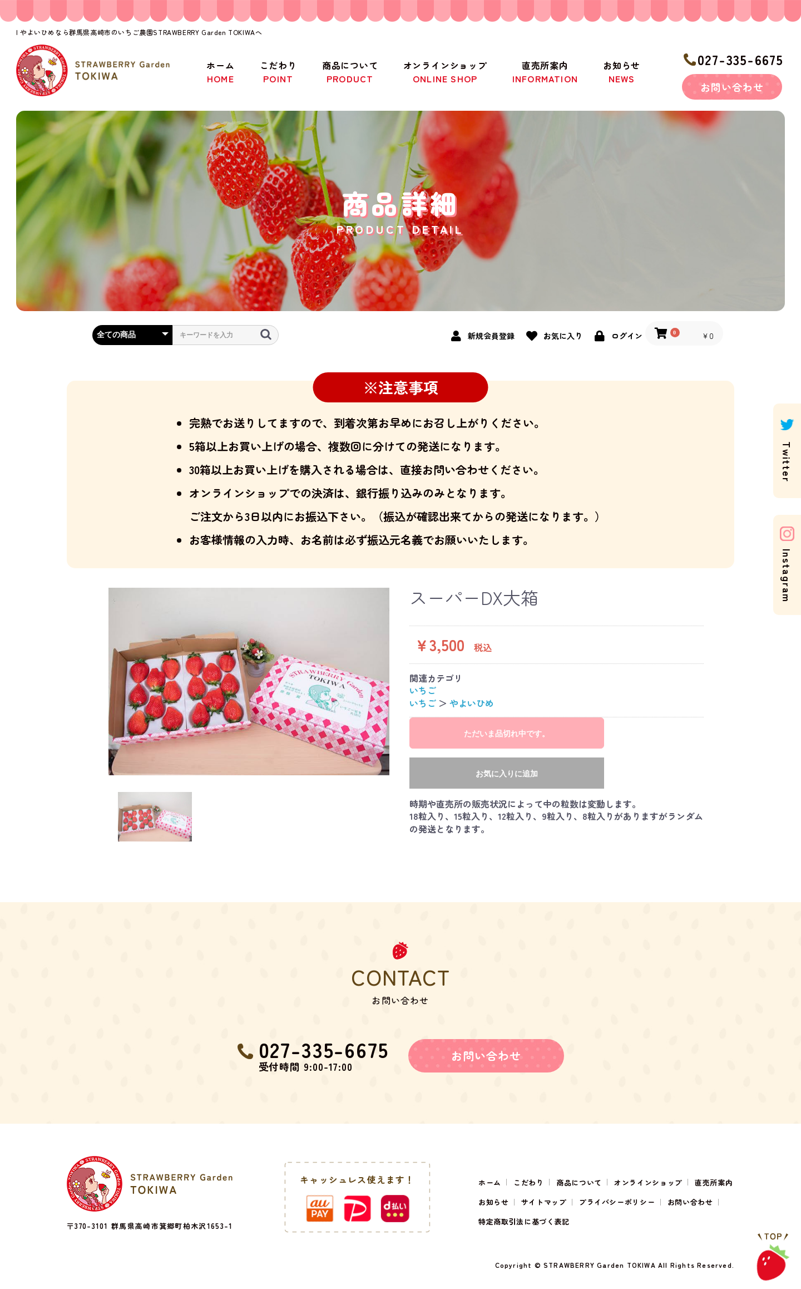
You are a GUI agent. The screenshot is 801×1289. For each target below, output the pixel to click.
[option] (248, 681)
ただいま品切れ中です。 (507, 733)
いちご (422, 690)
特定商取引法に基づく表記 (524, 1221)
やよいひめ (471, 703)
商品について (350, 71)
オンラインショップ (445, 71)
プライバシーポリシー (617, 1202)
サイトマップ (544, 1202)
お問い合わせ (731, 87)
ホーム (220, 71)
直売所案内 (545, 71)
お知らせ (621, 71)
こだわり (278, 71)
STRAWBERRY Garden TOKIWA (599, 1265)
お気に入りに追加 (507, 773)
